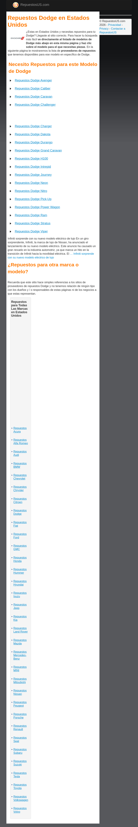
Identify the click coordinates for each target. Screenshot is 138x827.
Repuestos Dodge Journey (33, 174)
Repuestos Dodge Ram (31, 215)
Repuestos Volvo (20, 810)
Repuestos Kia (20, 618)
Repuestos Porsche (20, 716)
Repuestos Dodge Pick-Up (33, 199)
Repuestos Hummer (20, 571)
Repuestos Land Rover (20, 630)
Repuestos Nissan (20, 692)
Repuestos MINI (20, 668)
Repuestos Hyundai (20, 583)
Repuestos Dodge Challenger (35, 104)
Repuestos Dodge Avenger (33, 80)
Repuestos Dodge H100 (31, 158)
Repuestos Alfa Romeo (20, 441)
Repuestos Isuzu (20, 594)
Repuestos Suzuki (20, 763)
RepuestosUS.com (31, 5)
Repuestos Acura (20, 430)
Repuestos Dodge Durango (33, 142)
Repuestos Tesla (20, 775)
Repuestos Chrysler (20, 488)
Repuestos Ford (20, 536)
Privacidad (114, 24)
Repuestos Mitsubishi (20, 680)
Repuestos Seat (20, 739)
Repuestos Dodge (20, 512)
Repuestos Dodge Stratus (32, 223)
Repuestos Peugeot (20, 704)
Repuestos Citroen (20, 500)
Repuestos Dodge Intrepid (33, 166)
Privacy (103, 28)
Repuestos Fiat (20, 524)
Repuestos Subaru (20, 751)
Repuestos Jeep (20, 606)
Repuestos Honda (20, 559)
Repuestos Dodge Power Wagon (37, 207)
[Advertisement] (48, 114)
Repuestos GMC (20, 547)
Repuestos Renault (20, 727)
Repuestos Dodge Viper (31, 231)
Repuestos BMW (20, 465)
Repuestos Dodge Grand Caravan (38, 150)
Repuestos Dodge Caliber (32, 88)
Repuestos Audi (20, 453)
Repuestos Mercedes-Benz (20, 655)
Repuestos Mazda (20, 642)
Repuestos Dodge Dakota (32, 134)
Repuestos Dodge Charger (33, 126)
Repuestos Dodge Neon (31, 183)
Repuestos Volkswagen (20, 798)
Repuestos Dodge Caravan (33, 96)
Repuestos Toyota (20, 786)
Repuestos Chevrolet (20, 477)
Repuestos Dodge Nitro (31, 191)
